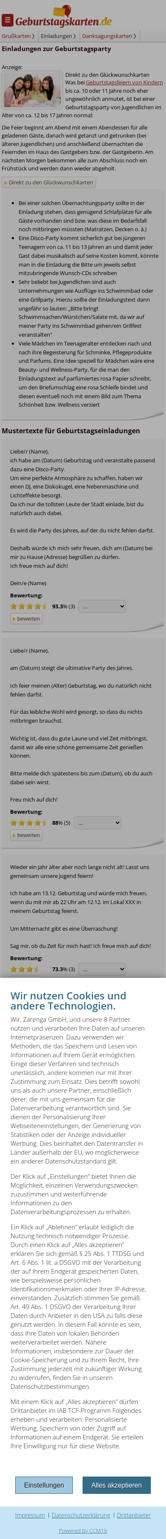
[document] (83, 1231)
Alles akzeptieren (116, 1485)
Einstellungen (44, 1485)
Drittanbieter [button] (134, 1515)
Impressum (30, 1515)
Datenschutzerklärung (81, 1515)
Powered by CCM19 (83, 1530)
